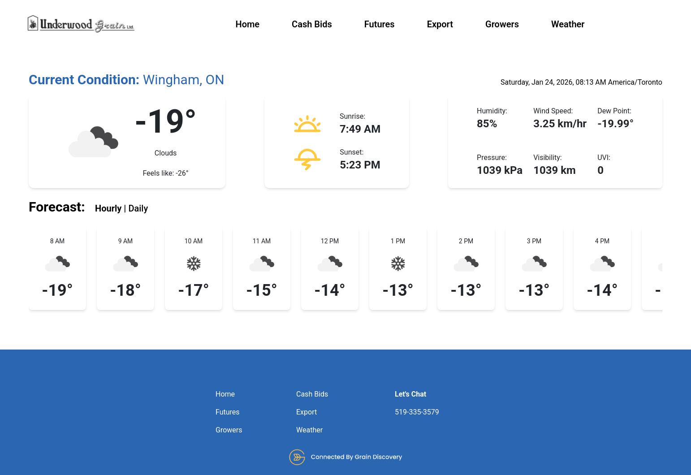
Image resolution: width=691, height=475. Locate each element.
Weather (568, 24)
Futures (379, 24)
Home (247, 24)
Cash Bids (312, 24)
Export (440, 24)
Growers (502, 24)
